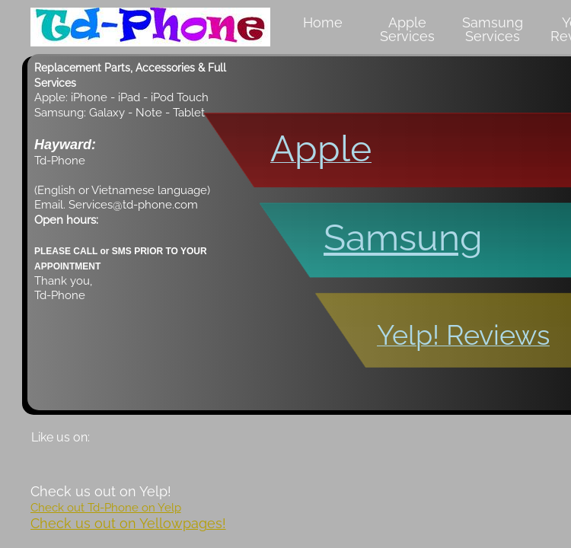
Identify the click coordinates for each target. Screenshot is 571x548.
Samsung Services (492, 29)
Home (323, 22)
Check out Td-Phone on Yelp (105, 508)
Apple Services (407, 29)
